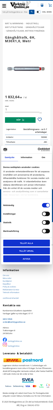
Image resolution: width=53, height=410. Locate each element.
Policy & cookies (9, 286)
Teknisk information (11, 292)
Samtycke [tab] (9, 157)
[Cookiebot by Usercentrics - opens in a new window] (38, 149)
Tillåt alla (26, 243)
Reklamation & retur (11, 289)
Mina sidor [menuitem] (42, 5)
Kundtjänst (7, 281)
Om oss (6, 275)
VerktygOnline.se (15, 341)
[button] (4, 6)
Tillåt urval (26, 251)
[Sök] (31, 12)
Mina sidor (7, 278)
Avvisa (26, 259)
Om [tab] (43, 157)
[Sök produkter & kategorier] (15, 12)
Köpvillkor (7, 284)
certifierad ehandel (11, 298)
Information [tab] (26, 157)
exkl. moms (47, 12)
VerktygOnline (14, 346)
